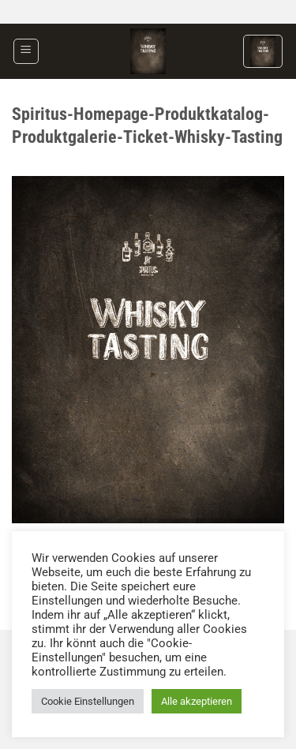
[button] (26, 51)
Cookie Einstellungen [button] (87, 701)
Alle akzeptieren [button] (196, 701)
